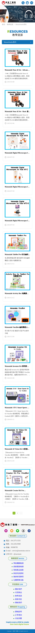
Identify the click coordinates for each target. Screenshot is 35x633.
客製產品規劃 (18, 570)
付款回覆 (18, 618)
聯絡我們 (18, 602)
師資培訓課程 (18, 573)
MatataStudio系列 (17, 42)
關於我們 (18, 589)
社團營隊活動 (18, 580)
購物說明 (18, 612)
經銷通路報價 (18, 566)
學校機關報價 (18, 563)
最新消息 (18, 599)
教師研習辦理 (18, 577)
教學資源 (10, 24)
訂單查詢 (18, 615)
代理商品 (18, 592)
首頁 (3, 24)
